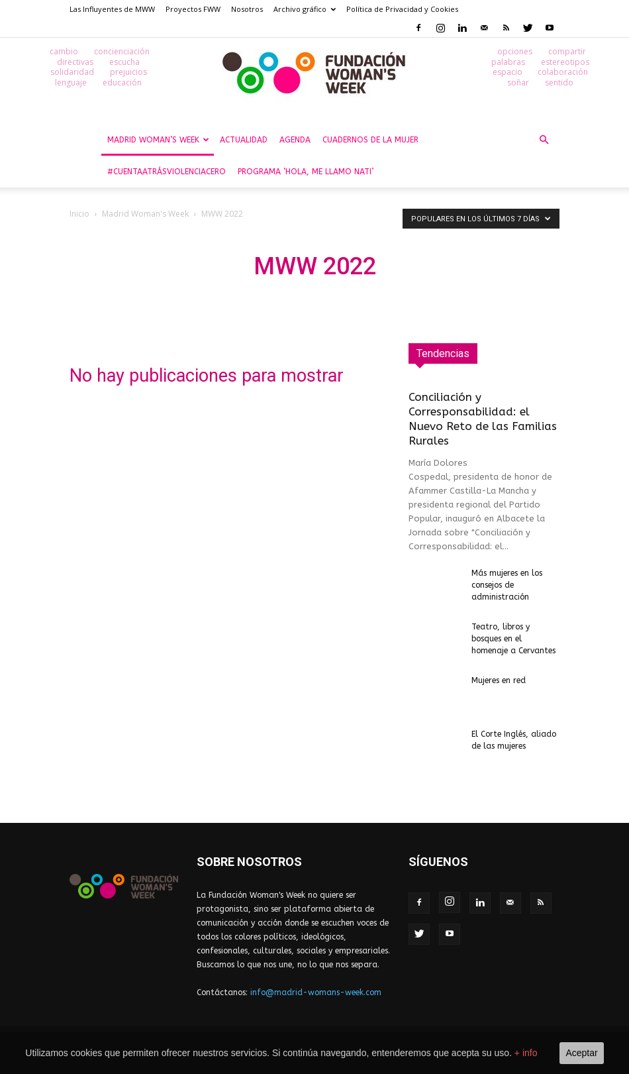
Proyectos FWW (193, 9)
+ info (526, 1052)
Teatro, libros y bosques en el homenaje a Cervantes (514, 639)
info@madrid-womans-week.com (315, 993)
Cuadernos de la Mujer (370, 140)
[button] (543, 140)
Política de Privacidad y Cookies (402, 9)
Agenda (295, 140)
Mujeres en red (498, 681)
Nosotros (247, 9)
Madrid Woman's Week (145, 214)
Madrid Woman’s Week (158, 140)
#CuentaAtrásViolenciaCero (166, 172)
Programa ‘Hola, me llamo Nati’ (305, 172)
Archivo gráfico (304, 9)
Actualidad (243, 140)
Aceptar (581, 1052)
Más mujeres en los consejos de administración (506, 585)
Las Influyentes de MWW (112, 9)
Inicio (79, 214)
